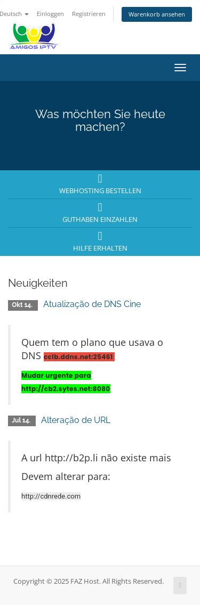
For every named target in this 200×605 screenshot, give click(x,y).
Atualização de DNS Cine (92, 304)
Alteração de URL (75, 420)
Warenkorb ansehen (157, 14)
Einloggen (50, 14)
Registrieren (89, 14)
